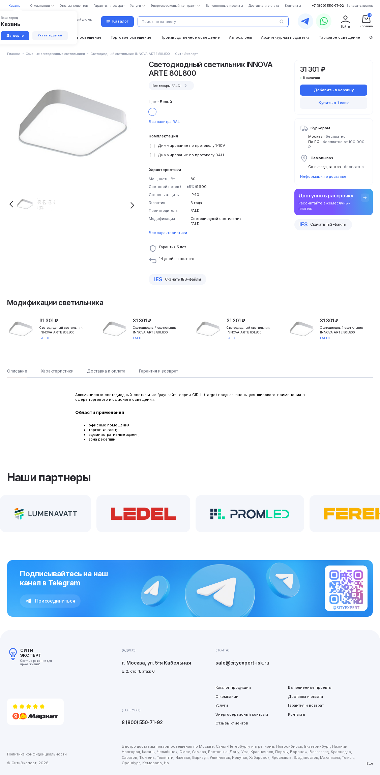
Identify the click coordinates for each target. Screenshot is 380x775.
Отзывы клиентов (231, 723)
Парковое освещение (339, 37)
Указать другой (50, 35)
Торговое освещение (131, 37)
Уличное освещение (81, 37)
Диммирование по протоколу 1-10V (191, 145)
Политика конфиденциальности (37, 754)
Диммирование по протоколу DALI (191, 155)
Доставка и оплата (305, 696)
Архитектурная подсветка (285, 37)
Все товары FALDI (170, 86)
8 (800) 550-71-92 (142, 722)
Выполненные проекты (309, 687)
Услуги (221, 705)
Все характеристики (168, 232)
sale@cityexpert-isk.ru (242, 663)
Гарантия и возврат (306, 705)
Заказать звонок (360, 5)
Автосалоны (240, 37)
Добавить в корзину (334, 90)
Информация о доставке (323, 176)
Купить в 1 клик (334, 102)
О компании (226, 696)
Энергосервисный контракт (241, 714)
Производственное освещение (190, 37)
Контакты (296, 714)
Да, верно (15, 35)
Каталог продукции (233, 687)
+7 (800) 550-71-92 (328, 5)
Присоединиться (50, 601)
